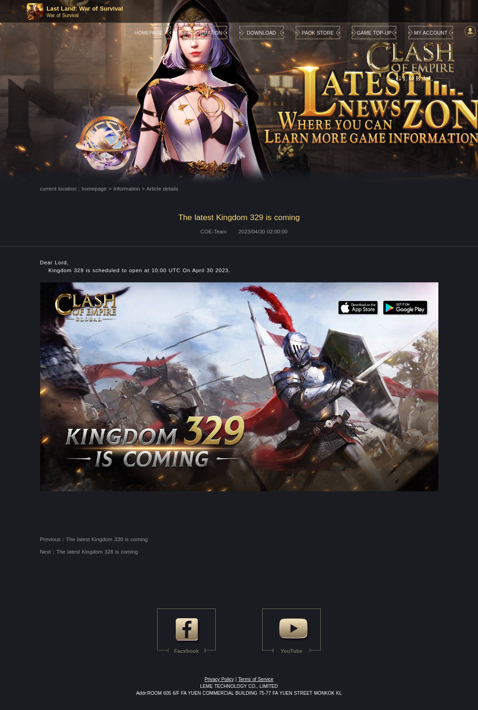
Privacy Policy (219, 679)
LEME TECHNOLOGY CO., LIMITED (239, 686)
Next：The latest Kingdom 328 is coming (89, 552)
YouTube (292, 651)
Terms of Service (256, 679)
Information (126, 188)
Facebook (186, 651)
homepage (94, 188)
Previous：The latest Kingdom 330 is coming (94, 539)
